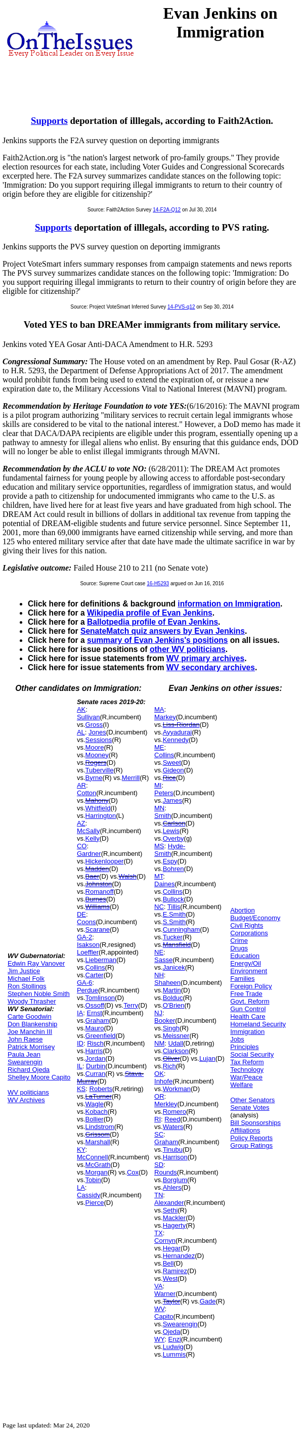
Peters (163, 793)
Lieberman (100, 960)
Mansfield (177, 944)
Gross (94, 724)
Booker (164, 1020)
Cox (133, 1172)
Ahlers (172, 1187)
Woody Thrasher (32, 1001)
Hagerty (174, 1225)
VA (158, 1286)
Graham (97, 1020)
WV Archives (26, 1100)
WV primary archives (205, 658)
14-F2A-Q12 (167, 209)
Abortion (242, 910)
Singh (171, 1028)
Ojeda (172, 1331)
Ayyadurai (177, 732)
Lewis (171, 831)
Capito (163, 1316)
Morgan (96, 1172)
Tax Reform (247, 1062)
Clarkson (176, 1051)
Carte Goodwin (30, 1016)
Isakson (88, 944)
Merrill (131, 778)
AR (81, 785)
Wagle (94, 1104)
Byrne (94, 778)
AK (81, 709)
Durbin (95, 1066)
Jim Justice (24, 971)
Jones (97, 732)
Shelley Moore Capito (39, 1077)
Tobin (93, 1180)
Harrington (100, 815)
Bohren (173, 869)
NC (159, 906)
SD (158, 1164)
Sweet (172, 762)
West (170, 1278)
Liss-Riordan (181, 724)
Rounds (165, 1172)
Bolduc (173, 998)
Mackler (174, 1218)
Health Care (247, 1016)
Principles (244, 1047)
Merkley (166, 1104)
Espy (170, 861)
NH (159, 975)
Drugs (239, 948)
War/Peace (246, 1077)
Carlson (174, 823)
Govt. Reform (249, 1001)
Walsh (127, 876)
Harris (94, 1051)
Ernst (94, 1013)
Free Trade (246, 993)
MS (159, 846)
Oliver (171, 1058)
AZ (81, 823)
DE (81, 914)
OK (159, 1073)
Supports (49, 120)
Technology (247, 1069)
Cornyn (165, 1240)
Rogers (96, 762)
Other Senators (252, 1100)
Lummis (174, 1354)
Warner (165, 1293)
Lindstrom (99, 1127)
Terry (130, 1005)
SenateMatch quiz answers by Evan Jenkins (162, 631)
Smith (162, 815)
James (172, 800)
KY (81, 1149)
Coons (86, 922)
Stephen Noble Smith (39, 993)
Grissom (97, 1134)
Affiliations (245, 1130)
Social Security (252, 1054)
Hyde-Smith (169, 849)
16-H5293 (158, 583)
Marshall (97, 1142)
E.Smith (174, 914)
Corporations (249, 933)
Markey (165, 717)
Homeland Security (258, 1024)
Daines (164, 884)
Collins (95, 967)
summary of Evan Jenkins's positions (157, 640)
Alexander (169, 1202)
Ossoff (94, 1005)
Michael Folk (26, 978)
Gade (208, 1301)
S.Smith (174, 922)
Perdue (87, 990)
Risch (95, 1043)
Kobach (96, 1111)
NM (159, 1043)
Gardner (89, 853)
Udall (175, 1043)
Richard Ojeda (29, 1069)
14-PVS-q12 (181, 307)
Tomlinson (100, 998)
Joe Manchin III (30, 1031)
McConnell (92, 1157)
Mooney (97, 755)
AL (81, 732)
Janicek (174, 967)
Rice (169, 778)
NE (158, 952)
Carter (94, 975)
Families (242, 978)
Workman (177, 1089)
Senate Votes (249, 1107)
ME (159, 747)
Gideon (173, 770)
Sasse (163, 960)
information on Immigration (229, 603)
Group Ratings (251, 1145)
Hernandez (179, 1256)
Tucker (173, 937)
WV (159, 1309)
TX (158, 1233)
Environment (248, 971)
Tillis (174, 906)
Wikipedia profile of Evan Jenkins (149, 613)
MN (159, 808)
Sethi (170, 1210)
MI (157, 785)
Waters (173, 1127)
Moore (94, 747)
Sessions (98, 740)
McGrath (98, 1164)
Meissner (176, 1035)
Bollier (94, 1119)
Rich (169, 1066)
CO (82, 846)
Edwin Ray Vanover (36, 963)
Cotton (86, 793)
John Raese (25, 1039)
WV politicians (28, 1092)
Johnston (98, 884)
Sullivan (88, 717)
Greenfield (100, 1035)
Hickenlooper (104, 861)
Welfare (241, 1085)
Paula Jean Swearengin (25, 1058)
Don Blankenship (32, 1024)
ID (80, 1043)
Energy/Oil (245, 963)
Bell (168, 1263)
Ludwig (173, 1347)
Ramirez (175, 1271)
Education (244, 956)
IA (80, 1013)
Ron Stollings (27, 986)
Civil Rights (246, 925)
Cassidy (88, 1195)
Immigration (247, 1031)
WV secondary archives (210, 667)
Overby (173, 838)
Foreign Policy (251, 986)
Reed (172, 1119)
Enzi (174, 1339)
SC (158, 1134)
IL (79, 1066)
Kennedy (176, 740)
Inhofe (163, 1081)
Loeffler (88, 952)
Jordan (95, 1058)
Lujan (207, 1058)
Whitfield (98, 808)
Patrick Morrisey (31, 1047)
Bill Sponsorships (255, 1122)
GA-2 (84, 937)
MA (159, 709)
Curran (95, 1073)
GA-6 (84, 982)
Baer (92, 876)
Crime (239, 940)
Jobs (237, 1039)
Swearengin (180, 1324)
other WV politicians (188, 649)
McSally (88, 831)
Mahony (97, 800)
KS (81, 1089)
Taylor (172, 1301)
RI (157, 1119)
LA (81, 1187)
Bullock (173, 899)
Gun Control (248, 1009)
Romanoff (99, 891)
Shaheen (167, 982)
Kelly (92, 838)
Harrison (175, 1157)
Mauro (94, 1028)
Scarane (97, 929)
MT (158, 876)
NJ (158, 1013)
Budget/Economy (255, 918)
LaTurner (98, 1096)
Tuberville (99, 770)
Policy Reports (251, 1138)
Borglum (175, 1180)
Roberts (101, 1089)
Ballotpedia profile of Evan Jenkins (152, 622)
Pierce (94, 1202)
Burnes (95, 899)
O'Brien (174, 1005)
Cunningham (181, 929)
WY (159, 1339)
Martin (172, 990)
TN (158, 1195)
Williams (97, 906)
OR (159, 1096)
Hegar (172, 1248)
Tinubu (173, 1149)
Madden (97, 869)
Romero (174, 1111)
